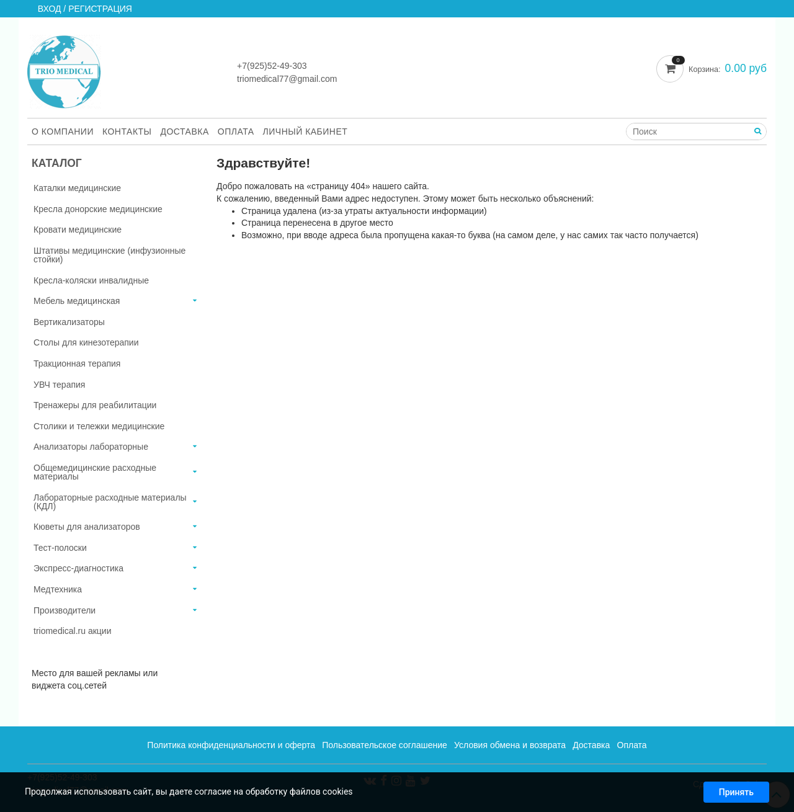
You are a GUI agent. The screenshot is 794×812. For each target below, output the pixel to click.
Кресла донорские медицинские (98, 209)
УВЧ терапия (59, 385)
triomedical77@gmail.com (287, 79)
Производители (64, 610)
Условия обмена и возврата (510, 745)
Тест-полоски (60, 548)
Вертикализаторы (69, 322)
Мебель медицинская (76, 301)
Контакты (127, 131)
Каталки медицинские (77, 188)
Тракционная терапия (76, 363)
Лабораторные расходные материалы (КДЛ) (110, 502)
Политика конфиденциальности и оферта (231, 745)
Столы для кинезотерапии (86, 342)
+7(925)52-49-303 (271, 66)
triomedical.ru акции (72, 631)
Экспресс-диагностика (78, 568)
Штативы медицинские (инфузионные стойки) (109, 255)
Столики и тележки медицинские (98, 426)
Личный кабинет (305, 131)
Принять (736, 795)
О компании (63, 131)
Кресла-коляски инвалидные (91, 280)
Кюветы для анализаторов (86, 527)
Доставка (185, 131)
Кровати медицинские (77, 229)
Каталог (57, 163)
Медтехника (57, 589)
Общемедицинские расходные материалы (94, 472)
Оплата (236, 131)
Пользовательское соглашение (384, 745)
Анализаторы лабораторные (90, 447)
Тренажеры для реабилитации (94, 405)
